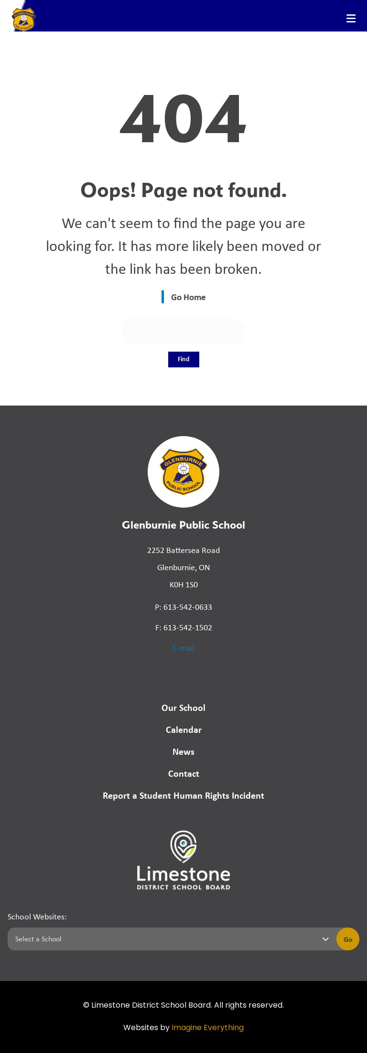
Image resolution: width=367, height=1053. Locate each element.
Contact (183, 773)
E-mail (183, 648)
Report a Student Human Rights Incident (183, 795)
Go (348, 939)
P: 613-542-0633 (183, 607)
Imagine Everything (208, 1028)
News (183, 751)
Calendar (184, 729)
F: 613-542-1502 (183, 627)
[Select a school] (170, 939)
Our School (183, 707)
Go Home (188, 297)
